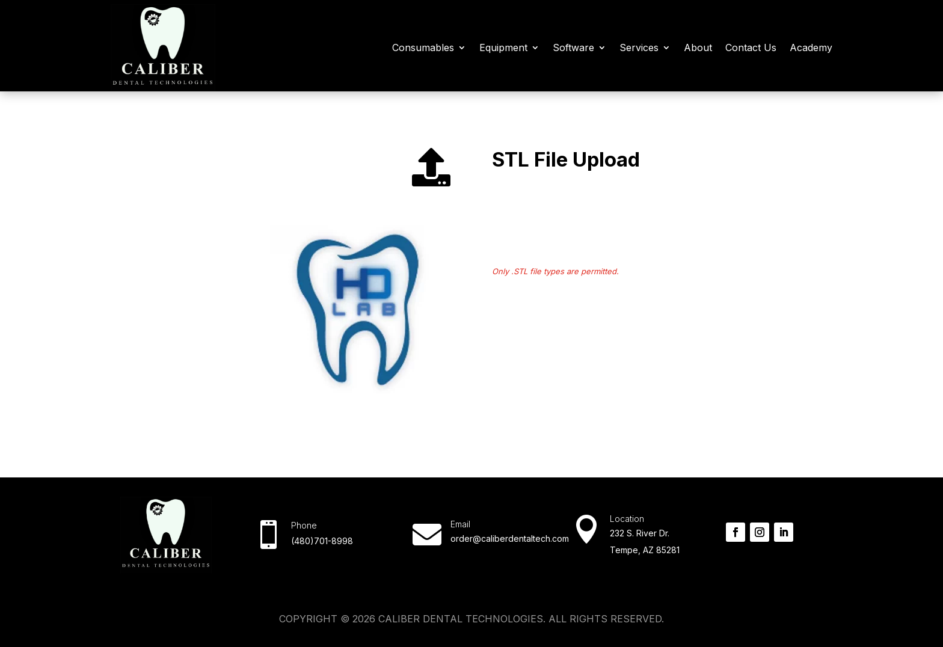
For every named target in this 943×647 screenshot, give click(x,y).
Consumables (423, 47)
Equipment (503, 47)
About (698, 47)
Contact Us (750, 47)
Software (573, 47)
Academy (811, 47)
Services (639, 47)
